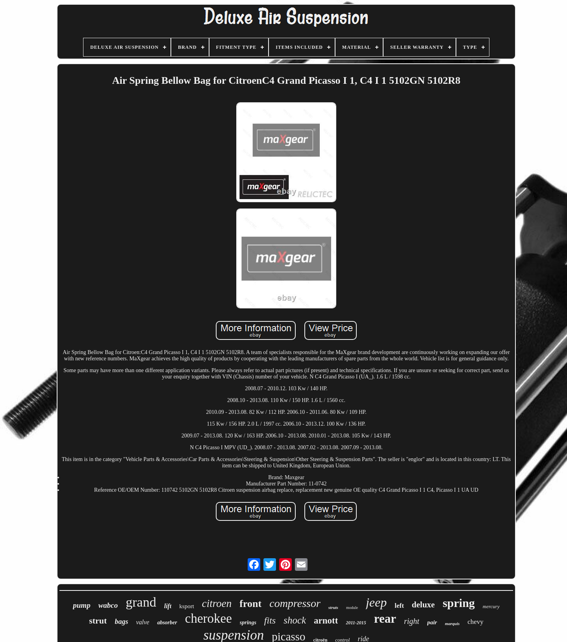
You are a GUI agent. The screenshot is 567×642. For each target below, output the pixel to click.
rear (385, 618)
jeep (376, 602)
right (411, 621)
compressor (295, 603)
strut (98, 620)
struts (333, 607)
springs (248, 622)
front (250, 603)
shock (295, 620)
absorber (167, 622)
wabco (108, 605)
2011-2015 (356, 622)
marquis (452, 623)
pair (432, 622)
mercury (491, 606)
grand (141, 602)
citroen (217, 603)
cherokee (208, 618)
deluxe (423, 604)
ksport (186, 606)
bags (121, 621)
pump (81, 605)
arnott (326, 620)
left (399, 605)
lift (168, 606)
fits (270, 620)
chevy (475, 621)
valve (142, 622)
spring (459, 602)
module (352, 607)
